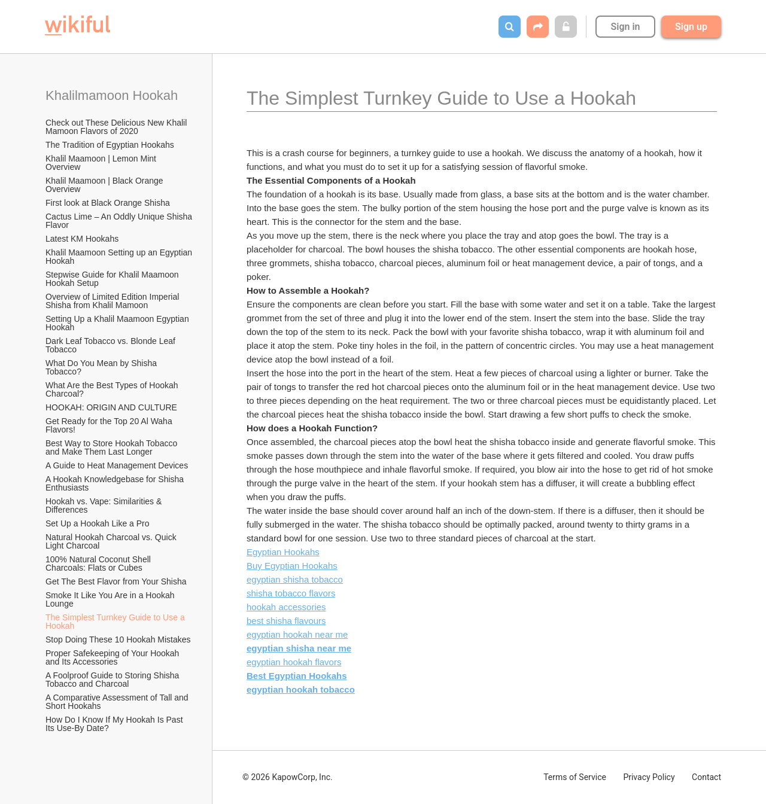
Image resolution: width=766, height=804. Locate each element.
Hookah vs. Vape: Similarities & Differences (104, 505)
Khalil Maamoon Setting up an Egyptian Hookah (119, 257)
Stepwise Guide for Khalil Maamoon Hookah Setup (113, 279)
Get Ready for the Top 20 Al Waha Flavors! (110, 425)
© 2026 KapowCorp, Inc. (287, 777)
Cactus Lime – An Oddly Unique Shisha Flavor (119, 221)
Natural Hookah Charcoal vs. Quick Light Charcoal (112, 541)
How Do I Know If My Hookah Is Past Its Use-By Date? (115, 724)
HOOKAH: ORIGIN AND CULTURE (111, 407)
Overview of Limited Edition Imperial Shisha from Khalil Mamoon (113, 301)
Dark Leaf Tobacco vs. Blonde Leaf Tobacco (111, 345)
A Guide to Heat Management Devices (116, 465)
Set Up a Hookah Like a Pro (97, 523)
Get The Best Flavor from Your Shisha (116, 581)
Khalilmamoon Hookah (111, 95)
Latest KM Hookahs (81, 238)
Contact (706, 777)
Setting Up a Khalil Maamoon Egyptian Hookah (118, 323)
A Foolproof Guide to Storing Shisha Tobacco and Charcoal (113, 680)
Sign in (625, 26)
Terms (574, 777)
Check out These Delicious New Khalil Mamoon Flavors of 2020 (117, 127)
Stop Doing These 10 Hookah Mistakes (118, 639)
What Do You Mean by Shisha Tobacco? (102, 367)
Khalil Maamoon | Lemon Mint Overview (102, 163)
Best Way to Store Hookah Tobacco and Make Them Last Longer (112, 447)
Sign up (691, 26)
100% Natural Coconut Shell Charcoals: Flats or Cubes (99, 563)
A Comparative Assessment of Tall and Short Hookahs (118, 702)
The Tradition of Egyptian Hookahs (109, 145)
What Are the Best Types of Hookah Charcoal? (112, 389)
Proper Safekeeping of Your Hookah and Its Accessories (113, 657)
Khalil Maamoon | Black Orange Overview (105, 185)
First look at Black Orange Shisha (107, 203)
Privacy (648, 777)
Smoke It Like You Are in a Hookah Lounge (111, 599)
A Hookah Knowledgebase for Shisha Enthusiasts (115, 483)
